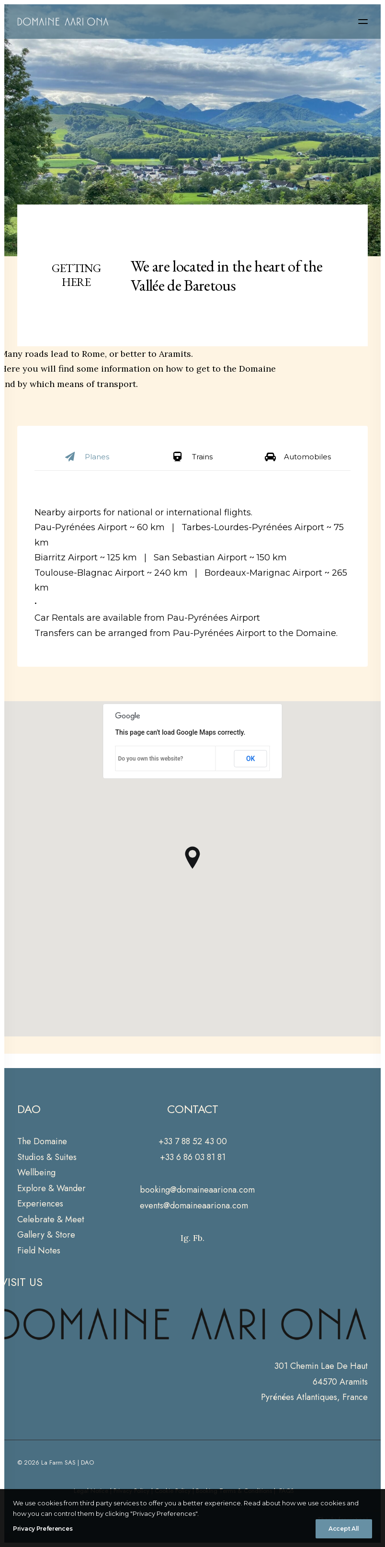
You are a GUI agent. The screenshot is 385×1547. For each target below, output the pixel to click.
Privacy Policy (131, 1490)
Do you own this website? (150, 758)
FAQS (285, 1490)
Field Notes (38, 1250)
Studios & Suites (47, 1157)
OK (250, 758)
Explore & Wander (51, 1188)
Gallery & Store (46, 1234)
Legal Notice (91, 1490)
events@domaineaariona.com (194, 1205)
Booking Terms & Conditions (234, 1490)
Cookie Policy (173, 1490)
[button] (363, 21)
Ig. (186, 1237)
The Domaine (42, 1141)
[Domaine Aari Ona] (63, 21)
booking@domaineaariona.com (197, 1189)
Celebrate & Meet (50, 1219)
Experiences (40, 1203)
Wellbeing (36, 1172)
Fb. (198, 1237)
